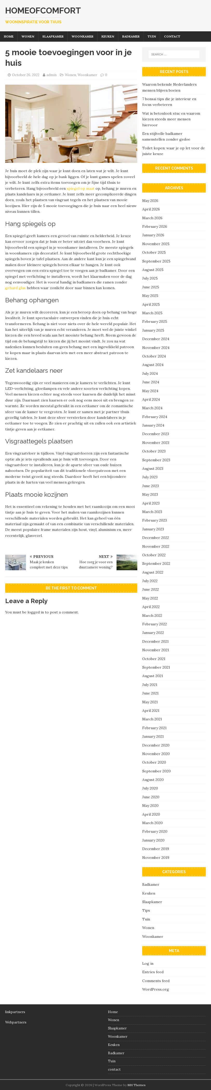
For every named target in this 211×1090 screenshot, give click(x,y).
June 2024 (150, 382)
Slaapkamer (53, 36)
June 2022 (150, 589)
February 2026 (154, 226)
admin (51, 75)
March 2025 (152, 313)
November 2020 (156, 753)
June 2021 (150, 693)
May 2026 (150, 200)
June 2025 (150, 287)
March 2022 (152, 615)
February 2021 (154, 728)
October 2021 (153, 658)
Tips (146, 910)
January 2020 (153, 840)
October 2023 (154, 451)
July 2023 (150, 477)
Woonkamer (82, 36)
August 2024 (153, 364)
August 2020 (153, 779)
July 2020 (150, 788)
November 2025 (155, 244)
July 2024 (150, 373)
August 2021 (152, 676)
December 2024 (155, 338)
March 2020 (152, 823)
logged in (36, 612)
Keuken (107, 36)
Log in (147, 963)
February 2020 (154, 831)
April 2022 (151, 606)
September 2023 (156, 460)
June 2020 (150, 797)
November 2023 (155, 442)
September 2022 (156, 563)
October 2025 (154, 252)
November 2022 (155, 546)
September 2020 (156, 771)
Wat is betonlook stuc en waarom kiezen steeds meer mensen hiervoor (171, 119)
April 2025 (151, 304)
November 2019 (155, 857)
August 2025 (153, 269)
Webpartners (15, 1022)
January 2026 (153, 235)
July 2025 (150, 278)
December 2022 (155, 537)
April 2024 (151, 399)
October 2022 (154, 555)
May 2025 (150, 295)
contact (172, 36)
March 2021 (152, 719)
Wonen (28, 36)
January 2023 (153, 529)
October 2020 (154, 762)
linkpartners (15, 1012)
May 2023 (150, 494)
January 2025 (153, 330)
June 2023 (150, 486)
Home (8, 36)
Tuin (152, 36)
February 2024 (154, 416)
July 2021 (149, 684)
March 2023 (152, 511)
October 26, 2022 (25, 75)
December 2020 (155, 745)
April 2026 (151, 209)
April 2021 (150, 710)
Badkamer (131, 36)
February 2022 (154, 624)
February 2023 (154, 520)
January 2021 (153, 736)
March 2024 (152, 408)
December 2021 (155, 641)
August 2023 (152, 468)
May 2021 (150, 702)
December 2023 (155, 433)
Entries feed (153, 972)
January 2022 (153, 632)
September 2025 (156, 261)
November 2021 (155, 650)
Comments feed (155, 980)
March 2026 (152, 218)
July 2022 (150, 581)
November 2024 (155, 347)
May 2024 (150, 391)
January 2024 (153, 425)
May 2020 (150, 805)
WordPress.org (155, 989)
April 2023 (151, 503)
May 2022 (150, 598)
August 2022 (152, 572)
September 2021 (156, 667)
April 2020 (151, 814)
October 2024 (154, 356)
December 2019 (155, 848)
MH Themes (136, 1085)
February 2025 (154, 321)
